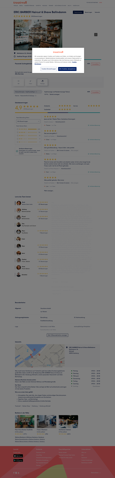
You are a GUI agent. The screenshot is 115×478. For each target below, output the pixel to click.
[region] (58, 60)
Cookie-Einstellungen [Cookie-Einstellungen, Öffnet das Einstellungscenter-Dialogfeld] (49, 69)
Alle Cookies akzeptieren (67, 69)
